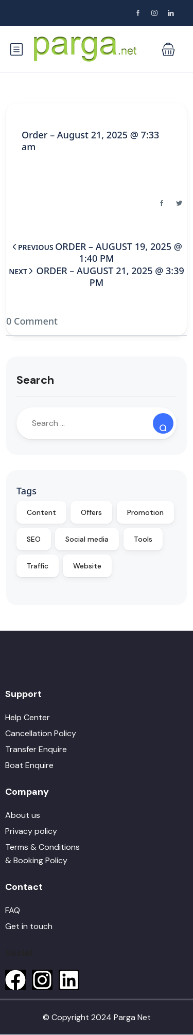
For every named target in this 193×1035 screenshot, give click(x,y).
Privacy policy (31, 831)
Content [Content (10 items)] (41, 512)
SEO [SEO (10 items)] (34, 539)
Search (35, 379)
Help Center (27, 717)
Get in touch (28, 926)
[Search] (163, 423)
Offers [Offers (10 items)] (91, 512)
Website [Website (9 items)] (87, 565)
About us (22, 815)
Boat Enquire (29, 765)
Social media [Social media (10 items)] (87, 539)
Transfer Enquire (36, 749)
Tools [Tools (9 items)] (143, 539)
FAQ (12, 910)
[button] (168, 49)
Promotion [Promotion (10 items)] (145, 512)
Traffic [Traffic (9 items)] (37, 565)
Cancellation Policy (40, 733)
